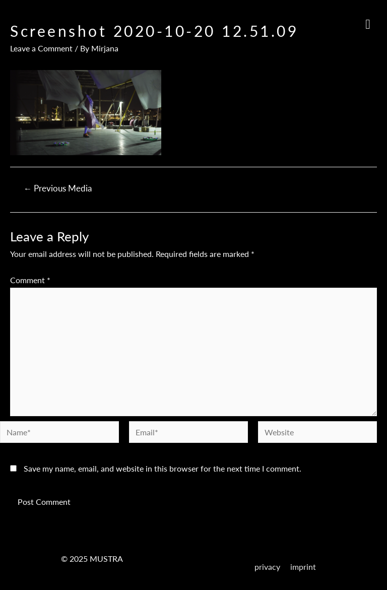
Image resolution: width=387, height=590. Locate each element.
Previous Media (58, 188)
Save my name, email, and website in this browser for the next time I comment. (162, 468)
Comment (30, 280)
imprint (303, 566)
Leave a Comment (41, 48)
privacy (267, 566)
